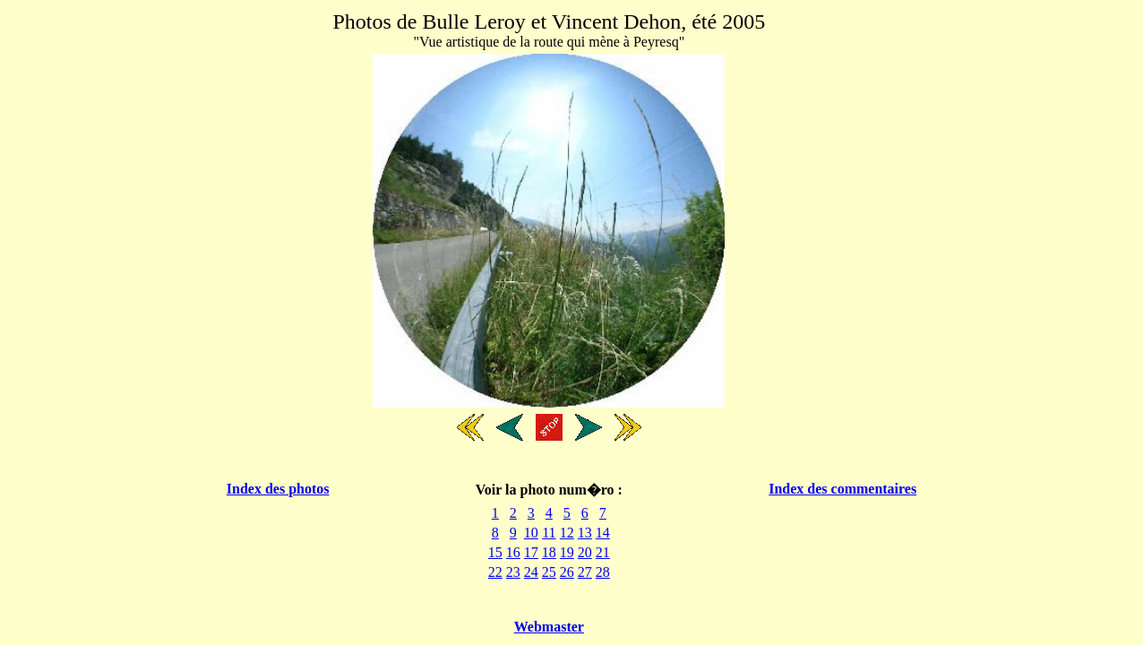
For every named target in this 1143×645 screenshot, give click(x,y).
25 (549, 572)
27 (585, 572)
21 (603, 552)
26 (567, 572)
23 (513, 572)
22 (495, 572)
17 (531, 552)
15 (495, 552)
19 (567, 552)
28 (603, 572)
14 (603, 532)
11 (548, 532)
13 (585, 532)
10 (531, 532)
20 (585, 552)
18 (549, 552)
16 (513, 552)
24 (531, 572)
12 (567, 532)
